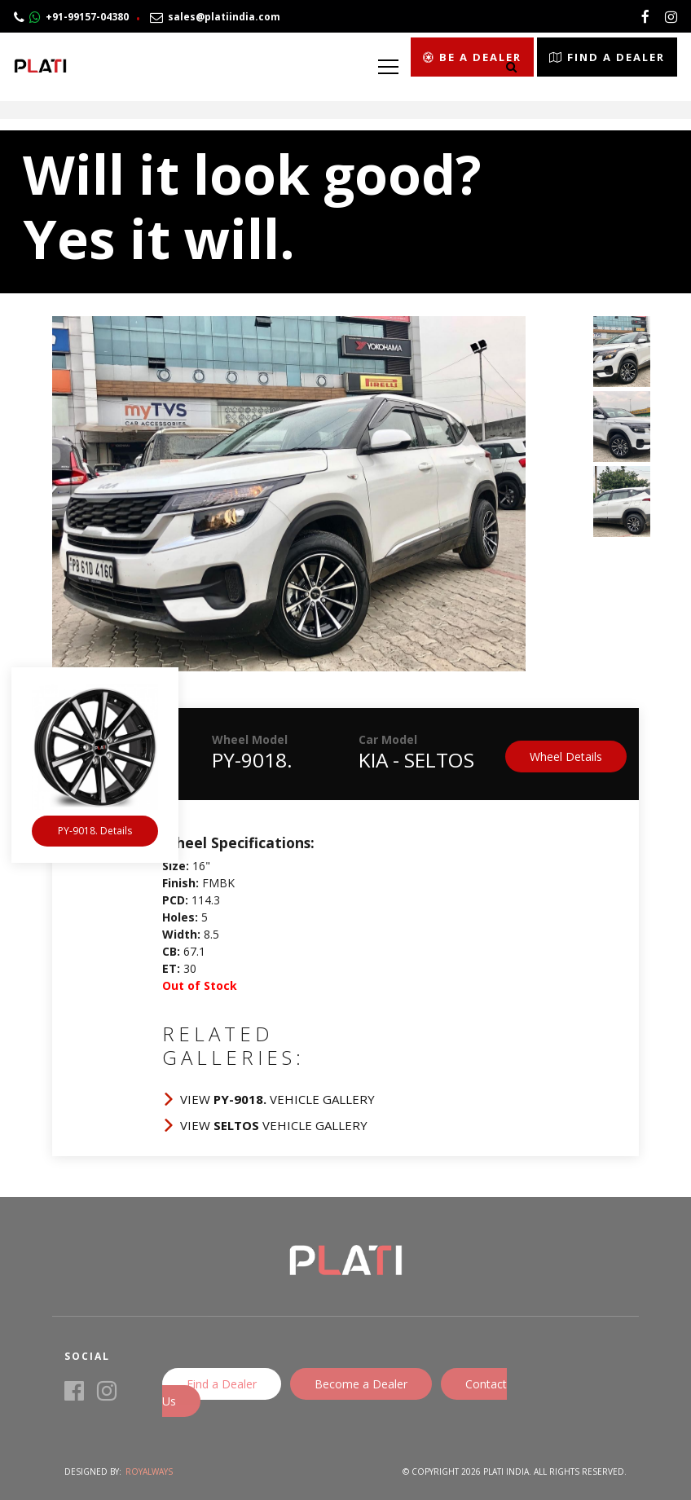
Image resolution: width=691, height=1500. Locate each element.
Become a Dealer (361, 1384)
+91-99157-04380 (71, 17)
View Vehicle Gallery (277, 1099)
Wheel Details (566, 756)
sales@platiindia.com (215, 17)
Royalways (149, 1471)
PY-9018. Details (95, 831)
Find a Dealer (222, 1384)
